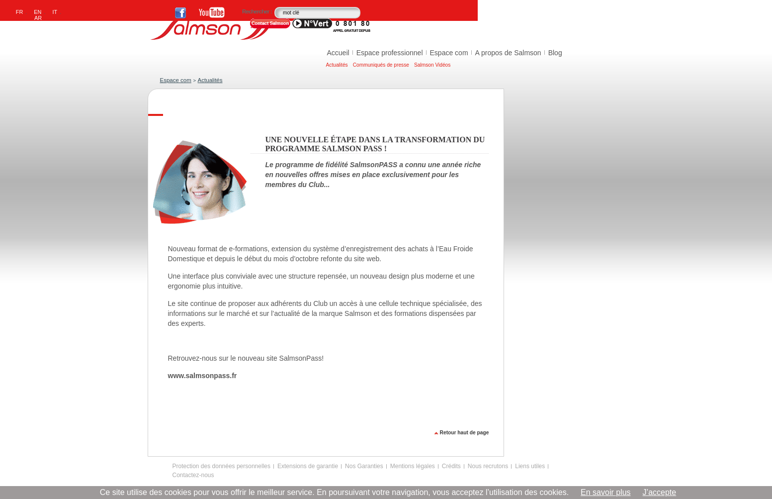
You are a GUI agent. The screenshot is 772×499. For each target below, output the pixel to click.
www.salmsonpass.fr (202, 376)
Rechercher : (257, 11)
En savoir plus (606, 492)
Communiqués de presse (381, 65)
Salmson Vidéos (432, 65)
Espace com (449, 53)
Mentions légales (412, 466)
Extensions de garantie (307, 466)
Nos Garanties (364, 466)
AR (38, 18)
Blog (555, 53)
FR (19, 12)
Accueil (338, 53)
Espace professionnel (389, 53)
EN (37, 12)
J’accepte (660, 492)
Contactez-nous (193, 475)
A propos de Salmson (508, 53)
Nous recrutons (488, 466)
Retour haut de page (464, 432)
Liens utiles (530, 466)
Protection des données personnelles (221, 466)
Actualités (337, 65)
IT (55, 12)
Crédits (451, 466)
